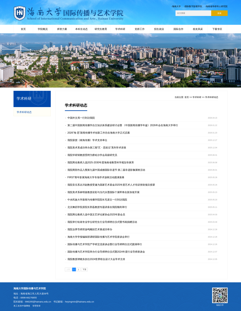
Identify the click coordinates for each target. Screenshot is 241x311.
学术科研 (120, 29)
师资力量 (62, 29)
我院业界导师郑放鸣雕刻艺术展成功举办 (90, 229)
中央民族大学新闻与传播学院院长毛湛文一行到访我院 (97, 199)
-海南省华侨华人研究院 (216, 6)
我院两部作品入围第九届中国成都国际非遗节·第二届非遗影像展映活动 (106, 170)
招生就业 (159, 29)
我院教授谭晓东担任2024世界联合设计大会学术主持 (96, 259)
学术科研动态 (24, 112)
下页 (84, 269)
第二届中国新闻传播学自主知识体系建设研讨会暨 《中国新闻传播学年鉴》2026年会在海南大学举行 (123, 125)
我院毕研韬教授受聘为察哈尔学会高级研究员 (92, 155)
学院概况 (43, 29)
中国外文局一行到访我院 (81, 118)
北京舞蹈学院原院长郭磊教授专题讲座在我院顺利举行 (97, 207)
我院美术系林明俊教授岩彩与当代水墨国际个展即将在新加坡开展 (104, 192)
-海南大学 (176, 6)
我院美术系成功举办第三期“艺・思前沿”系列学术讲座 (97, 147)
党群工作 (140, 29)
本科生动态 (81, 29)
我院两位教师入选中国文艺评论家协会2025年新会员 (96, 214)
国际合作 (178, 29)
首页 (23, 29)
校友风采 (198, 29)
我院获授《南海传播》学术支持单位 (87, 140)
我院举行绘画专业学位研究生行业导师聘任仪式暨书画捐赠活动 (102, 222)
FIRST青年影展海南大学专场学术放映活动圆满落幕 (96, 177)
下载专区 (217, 29)
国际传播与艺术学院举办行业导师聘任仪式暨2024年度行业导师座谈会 (106, 251)
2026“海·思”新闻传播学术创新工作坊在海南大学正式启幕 (99, 132)
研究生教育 (101, 29)
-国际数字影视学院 (193, 6)
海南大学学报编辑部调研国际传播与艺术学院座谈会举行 (99, 237)
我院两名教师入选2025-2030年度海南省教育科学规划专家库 (101, 162)
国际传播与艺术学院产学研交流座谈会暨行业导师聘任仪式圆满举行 (105, 244)
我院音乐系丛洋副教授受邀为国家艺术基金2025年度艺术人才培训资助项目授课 (111, 184)
